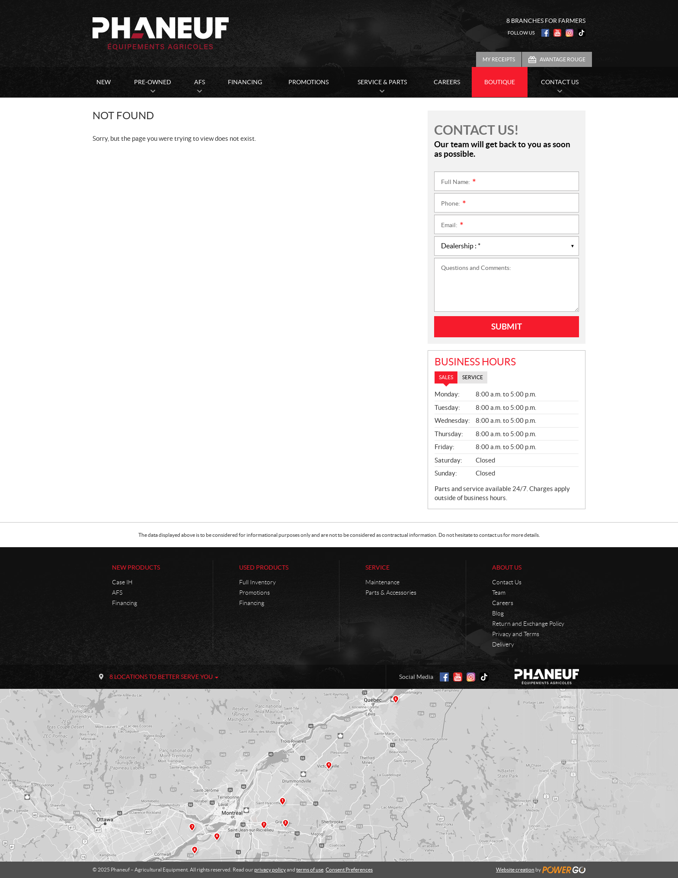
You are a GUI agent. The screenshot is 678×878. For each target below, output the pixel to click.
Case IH (122, 582)
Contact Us (506, 582)
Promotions (254, 592)
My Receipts (499, 59)
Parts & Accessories (390, 592)
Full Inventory (257, 582)
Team (498, 592)
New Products (136, 567)
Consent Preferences (349, 869)
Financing (124, 602)
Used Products (263, 567)
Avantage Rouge (562, 59)
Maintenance (382, 582)
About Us (506, 567)
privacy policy (270, 869)
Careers (502, 602)
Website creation (515, 869)
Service (377, 567)
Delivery (503, 644)
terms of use (309, 869)
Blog (498, 613)
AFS (117, 592)
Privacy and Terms (515, 634)
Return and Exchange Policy (528, 623)
